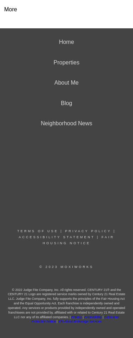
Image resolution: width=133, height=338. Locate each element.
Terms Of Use (38, 231)
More (10, 9)
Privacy (77, 317)
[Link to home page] (66, 9)
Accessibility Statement (57, 237)
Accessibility (93, 317)
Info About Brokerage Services (80, 321)
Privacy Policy (88, 231)
